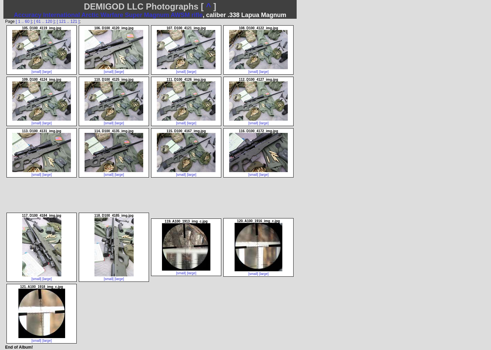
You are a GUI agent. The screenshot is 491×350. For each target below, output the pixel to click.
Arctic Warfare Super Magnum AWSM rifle (142, 15)
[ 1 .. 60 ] (24, 21)
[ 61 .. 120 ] (44, 21)
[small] (36, 72)
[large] (47, 72)
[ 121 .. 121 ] (68, 21)
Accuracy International (47, 15)
